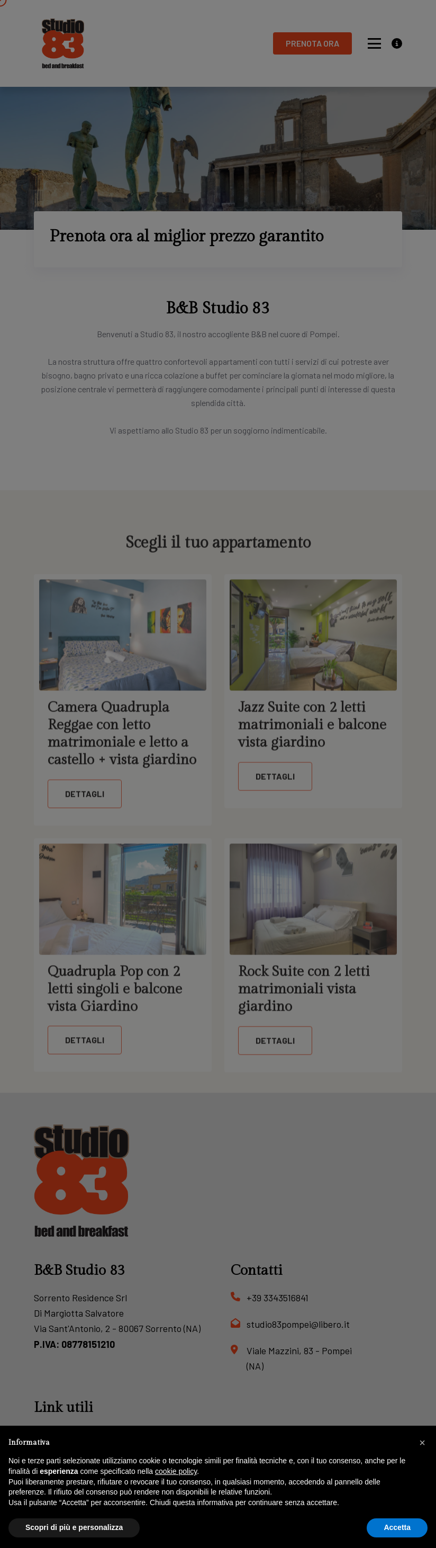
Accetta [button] (397, 1527)
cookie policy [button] (176, 1471)
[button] (422, 1442)
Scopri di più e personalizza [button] (74, 1527)
